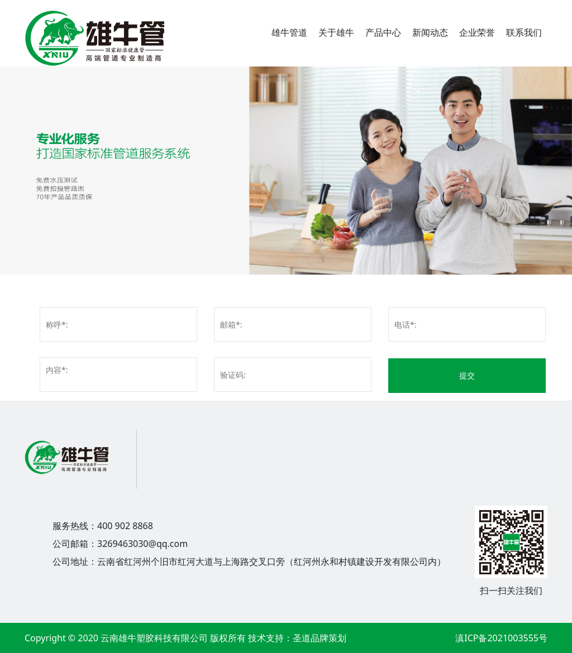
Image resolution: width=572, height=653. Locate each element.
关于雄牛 (336, 32)
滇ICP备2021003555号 (501, 638)
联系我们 (524, 32)
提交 (467, 375)
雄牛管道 (289, 32)
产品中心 (383, 32)
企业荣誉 (477, 32)
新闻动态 (430, 32)
